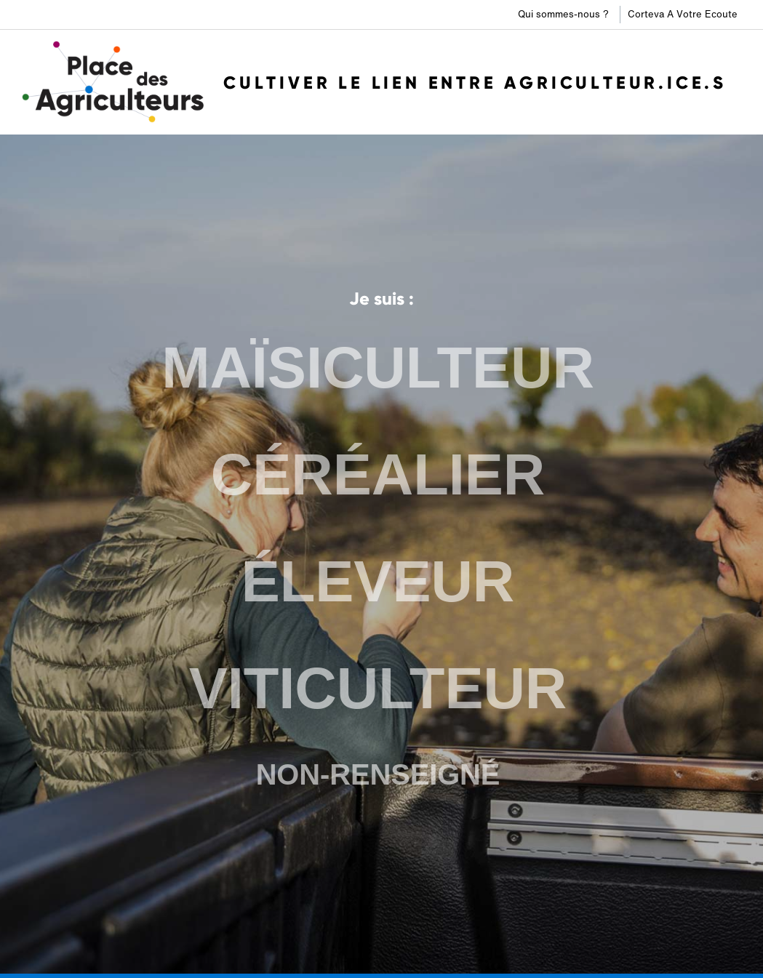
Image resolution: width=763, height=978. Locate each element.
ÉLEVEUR (378, 582)
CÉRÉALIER (378, 476)
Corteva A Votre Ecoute (683, 14)
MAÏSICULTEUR (377, 371)
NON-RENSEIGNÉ (377, 772)
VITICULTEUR (377, 687)
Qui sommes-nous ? (563, 14)
